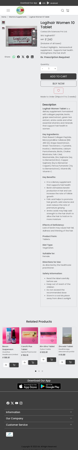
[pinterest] (27, 57)
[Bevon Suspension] (10, 335)
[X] (12, 403)
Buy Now (59, 83)
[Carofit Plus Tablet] (29, 335)
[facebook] (18, 57)
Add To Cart (58, 76)
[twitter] (23, 57)
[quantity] (49, 68)
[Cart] (14, 365)
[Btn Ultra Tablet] (48, 335)
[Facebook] (8, 403)
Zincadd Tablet (66, 346)
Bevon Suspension (7, 347)
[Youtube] (17, 403)
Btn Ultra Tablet (47, 346)
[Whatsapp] (14, 57)
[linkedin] (32, 57)
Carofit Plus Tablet (26, 347)
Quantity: (45, 64)
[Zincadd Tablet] (67, 335)
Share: (7, 56)
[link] (62, 10)
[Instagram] (21, 403)
